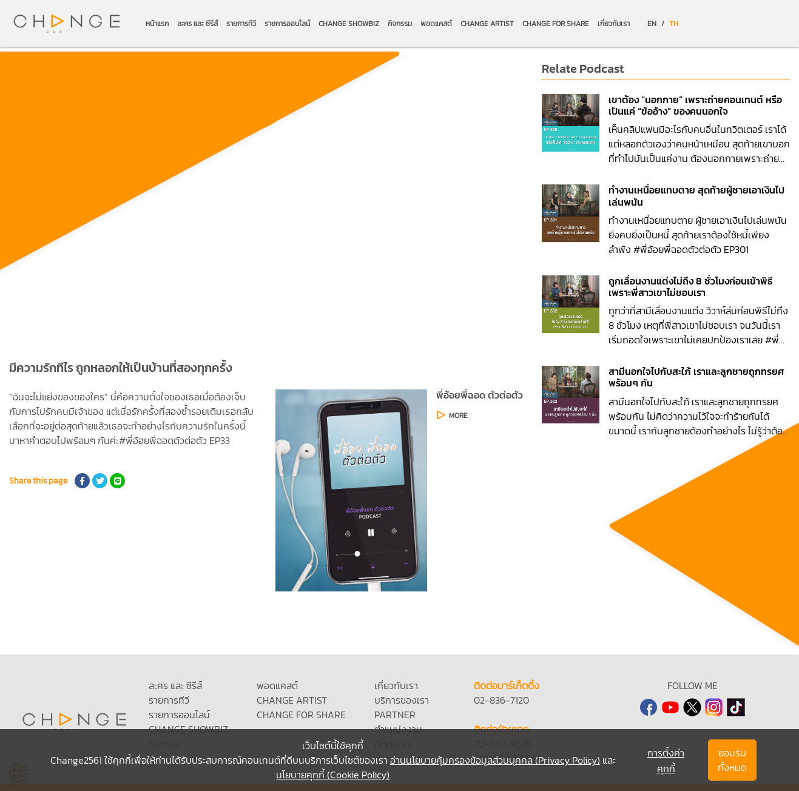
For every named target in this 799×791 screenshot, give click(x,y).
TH (673, 23)
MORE (458, 415)
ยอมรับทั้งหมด (732, 760)
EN (651, 23)
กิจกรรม (400, 23)
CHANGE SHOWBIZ (349, 23)
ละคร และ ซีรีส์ (197, 23)
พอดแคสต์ (436, 23)
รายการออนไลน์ (287, 23)
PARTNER (395, 714)
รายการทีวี (241, 23)
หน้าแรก (157, 23)
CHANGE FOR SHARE (555, 23)
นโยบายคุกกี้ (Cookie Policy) (332, 774)
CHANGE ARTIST (487, 23)
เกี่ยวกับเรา (614, 23)
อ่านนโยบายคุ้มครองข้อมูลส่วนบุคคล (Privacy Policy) (495, 760)
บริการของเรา (401, 700)
